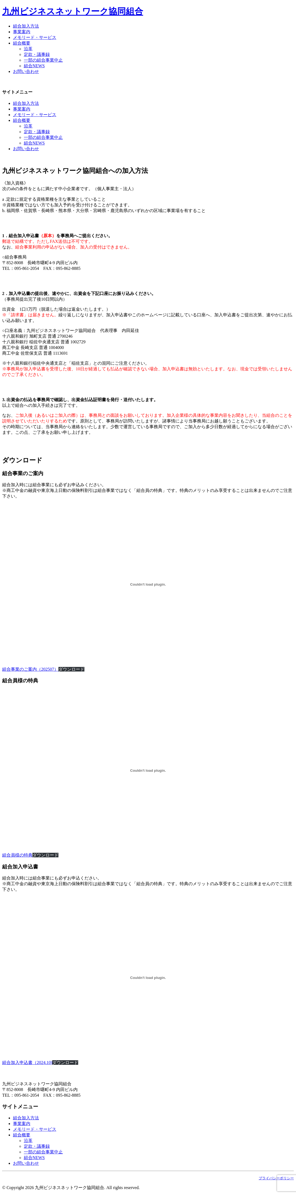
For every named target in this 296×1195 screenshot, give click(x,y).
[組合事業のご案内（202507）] (148, 584)
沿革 (28, 48)
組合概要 (21, 43)
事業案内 (21, 31)
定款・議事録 (37, 54)
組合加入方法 (26, 26)
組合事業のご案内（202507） (30, 669)
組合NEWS (34, 65)
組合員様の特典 (17, 855)
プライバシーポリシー (276, 1178)
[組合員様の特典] (148, 770)
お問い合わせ (26, 71)
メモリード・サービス (34, 37)
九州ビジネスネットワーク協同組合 (72, 11)
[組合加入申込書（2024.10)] (148, 978)
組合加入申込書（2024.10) (27, 1062)
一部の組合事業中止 (43, 60)
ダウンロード (71, 669)
